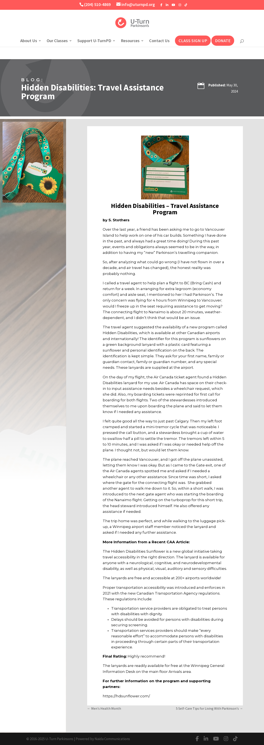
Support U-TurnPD (94, 41)
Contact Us (159, 41)
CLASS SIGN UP (193, 40)
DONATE (223, 40)
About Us (28, 41)
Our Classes (57, 41)
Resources (130, 41)
